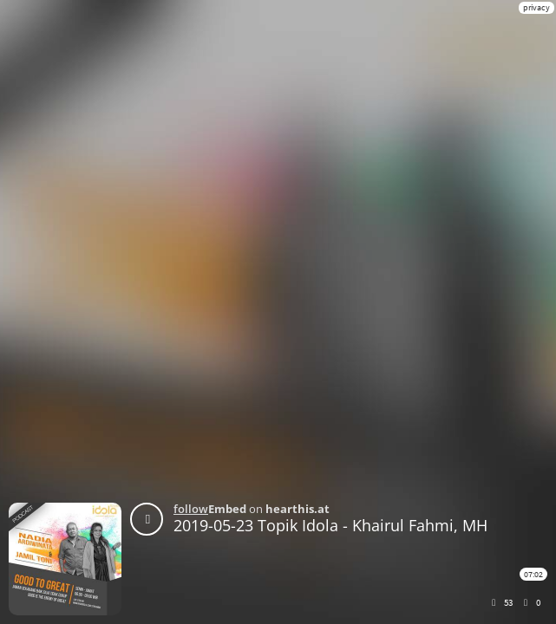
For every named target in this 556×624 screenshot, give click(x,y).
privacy (536, 7)
